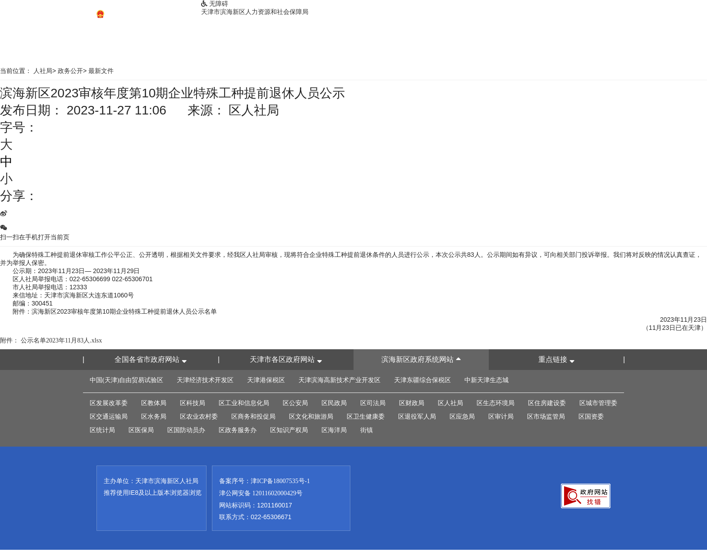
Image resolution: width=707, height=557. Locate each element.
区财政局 (411, 403)
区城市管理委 (598, 403)
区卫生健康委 (366, 416)
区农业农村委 (199, 416)
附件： (9, 340)
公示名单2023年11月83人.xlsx (61, 340)
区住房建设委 (547, 403)
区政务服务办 (238, 430)
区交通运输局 (109, 416)
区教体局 (153, 403)
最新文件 (101, 71)
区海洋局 (334, 430)
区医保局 (141, 430)
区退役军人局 (417, 416)
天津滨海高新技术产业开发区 (339, 380)
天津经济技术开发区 (205, 380)
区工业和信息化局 (244, 403)
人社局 (42, 71)
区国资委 (591, 416)
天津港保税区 (266, 380)
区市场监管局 (546, 416)
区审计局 (501, 416)
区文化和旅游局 (311, 416)
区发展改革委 (109, 403)
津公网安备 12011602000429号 (261, 493)
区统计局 (102, 430)
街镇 (366, 430)
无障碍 (214, 3)
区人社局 (450, 403)
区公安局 (295, 403)
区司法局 (373, 403)
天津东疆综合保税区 (422, 380)
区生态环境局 (495, 403)
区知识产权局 (289, 430)
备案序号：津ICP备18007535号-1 (264, 481)
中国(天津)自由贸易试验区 (126, 380)
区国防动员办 (186, 430)
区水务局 (153, 416)
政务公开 (70, 71)
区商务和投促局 (253, 416)
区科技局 (192, 403)
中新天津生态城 (486, 380)
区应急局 (462, 416)
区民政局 (334, 403)
